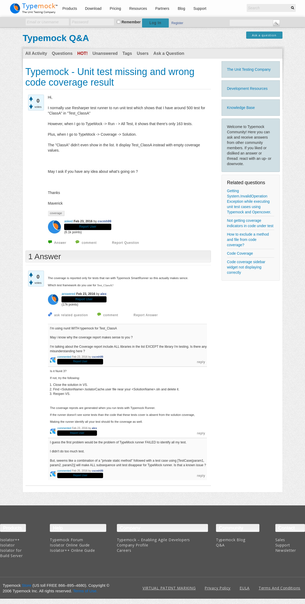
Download (93, 8)
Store (27, 585)
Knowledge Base (241, 107)
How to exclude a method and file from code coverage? (248, 239)
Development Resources (247, 88)
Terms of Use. (85, 591)
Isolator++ (10, 539)
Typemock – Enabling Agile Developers (153, 539)
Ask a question (264, 35)
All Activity (36, 53)
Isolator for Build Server (11, 553)
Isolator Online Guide (70, 545)
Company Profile (132, 545)
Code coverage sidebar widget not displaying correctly (246, 267)
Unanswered (105, 53)
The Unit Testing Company (249, 69)
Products (70, 8)
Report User (87, 226)
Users (142, 53)
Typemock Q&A (56, 38)
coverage (56, 213)
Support (199, 8)
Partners (162, 8)
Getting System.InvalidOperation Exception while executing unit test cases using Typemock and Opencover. (249, 201)
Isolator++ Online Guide (72, 550)
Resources (138, 8)
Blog (181, 8)
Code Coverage (240, 253)
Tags (127, 53)
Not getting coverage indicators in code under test (250, 223)
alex (103, 294)
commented (64, 356)
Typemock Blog (230, 539)
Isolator (7, 545)
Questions (62, 53)
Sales (280, 539)
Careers (124, 550)
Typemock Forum (66, 539)
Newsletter (285, 550)
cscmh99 (104, 221)
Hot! (82, 53)
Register (177, 23)
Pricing (115, 8)
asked (68, 221)
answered (68, 294)
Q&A (220, 545)
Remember (131, 22)
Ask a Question (168, 53)
